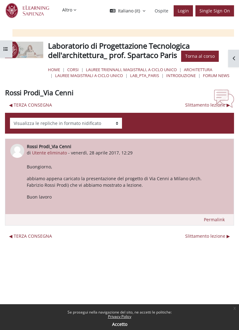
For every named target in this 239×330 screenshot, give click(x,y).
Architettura (198, 69)
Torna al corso (200, 56)
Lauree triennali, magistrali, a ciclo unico (131, 69)
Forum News (216, 75)
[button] (127, 10)
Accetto (119, 324)
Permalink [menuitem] (214, 219)
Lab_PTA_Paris (144, 75)
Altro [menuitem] (67, 10)
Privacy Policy (119, 316)
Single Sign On (214, 11)
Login (183, 11)
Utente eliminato (49, 153)
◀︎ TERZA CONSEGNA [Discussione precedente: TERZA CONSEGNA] (30, 105)
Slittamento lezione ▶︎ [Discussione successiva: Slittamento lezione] (207, 105)
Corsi (73, 69)
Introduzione (181, 75)
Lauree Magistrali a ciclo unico (89, 75)
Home (54, 69)
